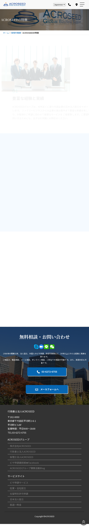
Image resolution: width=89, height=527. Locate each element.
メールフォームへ (47, 389)
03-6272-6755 (46, 371)
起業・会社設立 (18, 488)
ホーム (6, 32)
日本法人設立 (17, 499)
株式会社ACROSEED (20, 446)
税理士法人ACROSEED (21, 457)
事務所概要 (16, 32)
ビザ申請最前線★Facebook (24, 462)
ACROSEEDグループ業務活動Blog (27, 468)
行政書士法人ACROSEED (23, 451)
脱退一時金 (15, 504)
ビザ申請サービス (19, 482)
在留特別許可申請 (19, 493)
